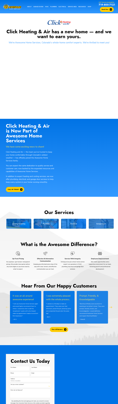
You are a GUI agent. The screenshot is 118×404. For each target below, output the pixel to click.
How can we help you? (14, 320)
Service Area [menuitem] (72, 6)
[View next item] (110, 237)
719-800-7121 (107, 4)
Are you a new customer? (15, 315)
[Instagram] (109, 374)
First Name (11, 298)
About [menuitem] (29, 6)
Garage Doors (39, 374)
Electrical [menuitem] (62, 6)
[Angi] (97, 382)
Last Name (32, 298)
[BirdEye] (101, 382)
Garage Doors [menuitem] (38, 6)
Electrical (37, 385)
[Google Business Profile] (97, 374)
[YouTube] (97, 378)
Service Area (38, 389)
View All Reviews (59, 260)
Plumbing (37, 382)
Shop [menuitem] (89, 6)
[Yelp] (105, 378)
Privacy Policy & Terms (40, 341)
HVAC (36, 378)
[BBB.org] (109, 378)
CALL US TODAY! (12, 120)
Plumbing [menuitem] (53, 6)
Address (10, 309)
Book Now (107, 9)
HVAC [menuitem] (47, 6)
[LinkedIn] (101, 378)
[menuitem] (8, 401)
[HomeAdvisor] (105, 382)
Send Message (27, 349)
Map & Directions (55, 382)
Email (30, 303)
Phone (10, 303)
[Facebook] (105, 374)
